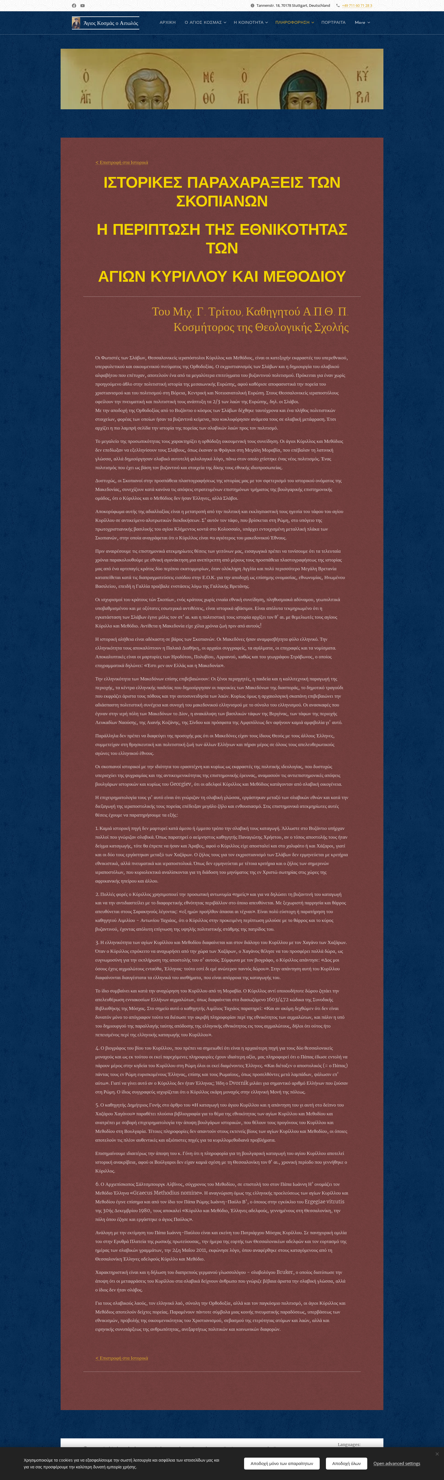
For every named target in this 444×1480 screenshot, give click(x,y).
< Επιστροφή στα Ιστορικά (121, 162)
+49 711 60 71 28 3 (357, 5)
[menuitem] (197, 23)
